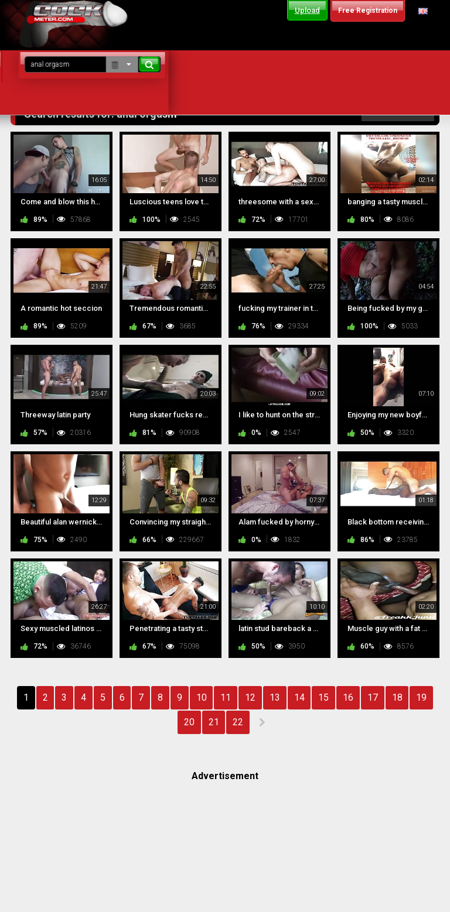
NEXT (261, 722)
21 (214, 722)
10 (201, 697)
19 (421, 697)
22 (238, 722)
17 (372, 697)
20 (189, 722)
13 (275, 697)
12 (250, 697)
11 (225, 697)
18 (397, 697)
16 (348, 697)
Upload (307, 10)
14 (299, 697)
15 (323, 697)
